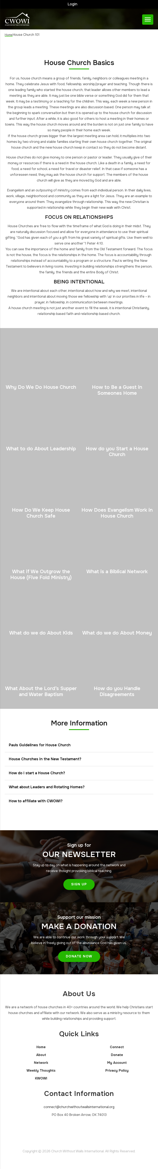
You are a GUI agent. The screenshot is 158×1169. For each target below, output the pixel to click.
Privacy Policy (117, 1070)
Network (41, 1062)
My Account (117, 1062)
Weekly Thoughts (41, 1070)
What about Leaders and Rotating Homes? (47, 786)
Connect (117, 1046)
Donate (117, 1054)
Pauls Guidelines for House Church (40, 744)
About (41, 1054)
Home (41, 1046)
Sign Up (79, 883)
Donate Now (79, 955)
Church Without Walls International (23, 18)
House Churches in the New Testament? (45, 758)
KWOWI (41, 1078)
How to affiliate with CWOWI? (36, 800)
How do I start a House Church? (37, 772)
